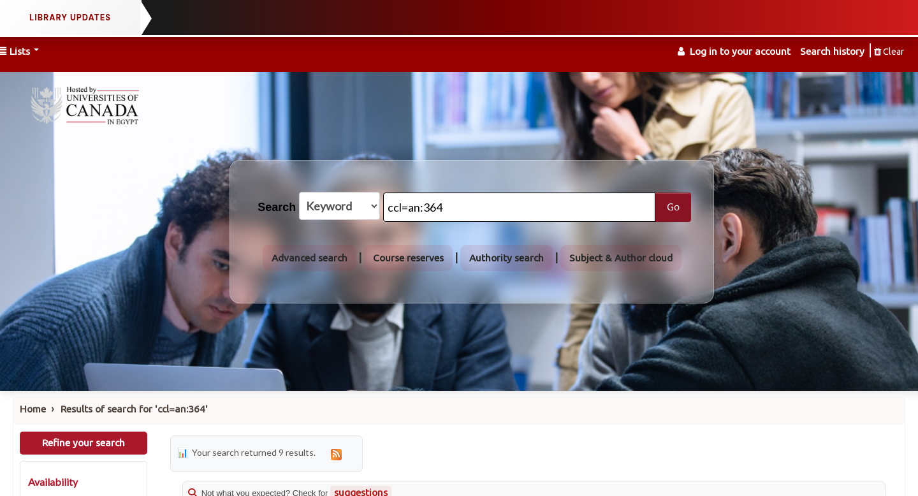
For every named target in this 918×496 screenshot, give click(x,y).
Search (277, 207)
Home (33, 409)
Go (673, 206)
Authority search (506, 257)
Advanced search (309, 257)
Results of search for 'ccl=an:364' (134, 409)
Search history (832, 51)
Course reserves (408, 257)
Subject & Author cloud (621, 257)
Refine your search (83, 442)
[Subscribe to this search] (336, 454)
